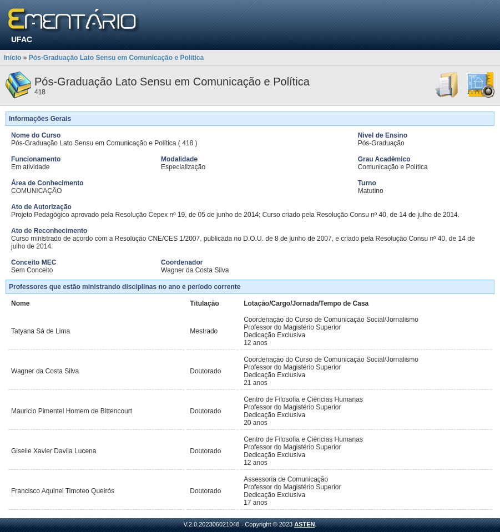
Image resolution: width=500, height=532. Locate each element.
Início (12, 58)
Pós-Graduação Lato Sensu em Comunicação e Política (116, 58)
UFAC (21, 39)
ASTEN (304, 524)
